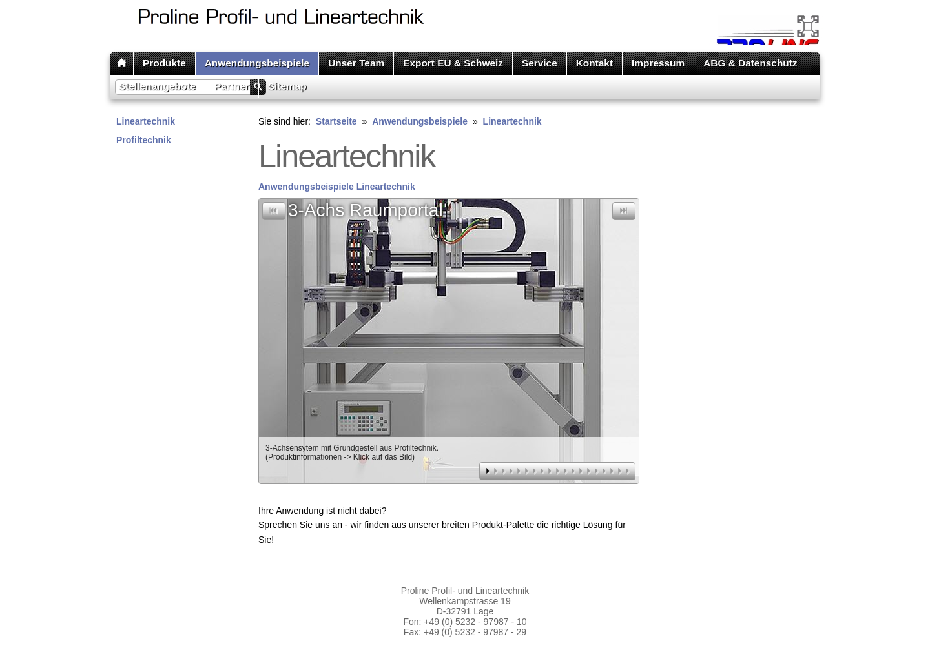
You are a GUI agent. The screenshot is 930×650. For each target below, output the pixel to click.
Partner (231, 86)
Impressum (658, 62)
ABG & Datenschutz (750, 62)
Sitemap (287, 86)
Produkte (164, 62)
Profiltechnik (143, 140)
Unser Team (356, 62)
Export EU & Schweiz (453, 62)
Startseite (336, 121)
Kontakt (594, 62)
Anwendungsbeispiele (257, 62)
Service (539, 62)
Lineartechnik (145, 121)
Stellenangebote (157, 86)
